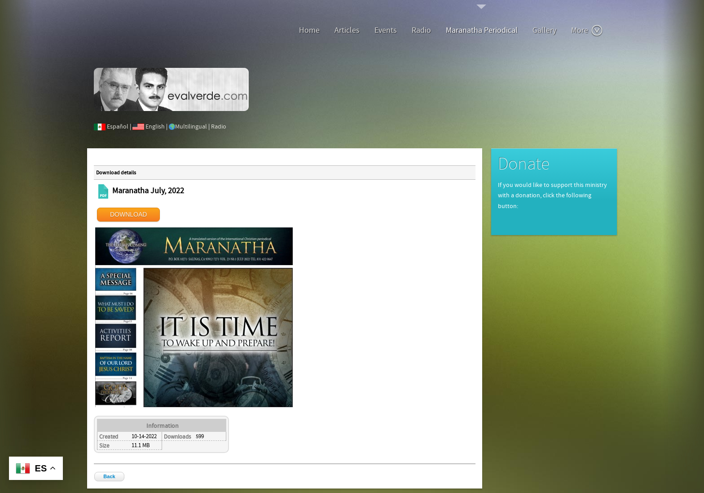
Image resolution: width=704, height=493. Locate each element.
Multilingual (191, 126)
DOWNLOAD (128, 214)
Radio (421, 30)
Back (109, 476)
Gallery (544, 30)
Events (385, 30)
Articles (347, 30)
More (587, 30)
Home (309, 30)
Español (117, 126)
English (155, 126)
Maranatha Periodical (482, 30)
